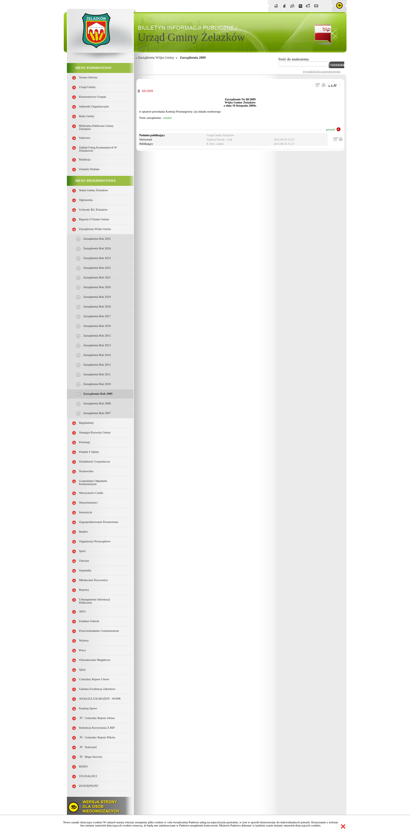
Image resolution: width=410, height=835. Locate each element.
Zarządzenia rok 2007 (97, 413)
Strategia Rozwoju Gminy (95, 432)
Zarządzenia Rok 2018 (97, 306)
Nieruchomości (88, 502)
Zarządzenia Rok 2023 (97, 258)
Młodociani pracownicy (93, 580)
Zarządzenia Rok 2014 (97, 355)
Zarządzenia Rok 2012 (97, 364)
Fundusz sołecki (89, 621)
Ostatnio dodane (89, 169)
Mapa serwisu (90, 756)
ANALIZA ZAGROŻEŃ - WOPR (100, 698)
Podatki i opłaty (89, 451)
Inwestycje (85, 512)
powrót (330, 129)
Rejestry (84, 589)
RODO (83, 766)
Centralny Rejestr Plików (97, 737)
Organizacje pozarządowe (95, 541)
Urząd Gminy (87, 87)
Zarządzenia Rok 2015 (97, 335)
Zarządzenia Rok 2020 (97, 287)
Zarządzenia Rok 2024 (97, 248)
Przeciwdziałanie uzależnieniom (99, 630)
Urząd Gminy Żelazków (191, 37)
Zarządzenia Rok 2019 (97, 296)
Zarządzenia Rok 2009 (97, 393)
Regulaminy (86, 422)
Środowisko (86, 471)
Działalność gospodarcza (94, 461)
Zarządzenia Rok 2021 (97, 277)
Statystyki (88, 747)
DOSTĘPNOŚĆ (89, 785)
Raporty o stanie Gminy (94, 219)
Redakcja (85, 159)
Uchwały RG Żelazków (93, 209)
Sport (82, 551)
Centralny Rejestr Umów (94, 679)
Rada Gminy (87, 116)
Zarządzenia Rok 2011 (97, 374)
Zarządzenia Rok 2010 (97, 384)
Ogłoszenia (86, 199)
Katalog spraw (88, 708)
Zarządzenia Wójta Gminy (95, 229)
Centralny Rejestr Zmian (97, 718)
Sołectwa (84, 137)
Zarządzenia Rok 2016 (97, 325)
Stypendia (85, 570)
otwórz (167, 117)
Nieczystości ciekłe (91, 492)
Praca (82, 650)
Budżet (83, 531)
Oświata (84, 560)
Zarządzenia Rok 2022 (97, 267)
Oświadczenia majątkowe (94, 659)
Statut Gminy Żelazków (93, 190)
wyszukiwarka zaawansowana (322, 71)
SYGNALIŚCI (88, 776)
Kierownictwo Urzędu (92, 96)
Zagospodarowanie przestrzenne (98, 522)
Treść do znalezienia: (293, 59)
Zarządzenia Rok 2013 (97, 345)
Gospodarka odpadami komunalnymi (93, 482)
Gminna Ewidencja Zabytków (97, 689)
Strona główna (88, 77)
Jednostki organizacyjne (94, 106)
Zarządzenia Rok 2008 (97, 403)
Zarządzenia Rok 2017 (97, 316)
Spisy (82, 669)
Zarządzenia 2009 (193, 58)
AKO (82, 611)
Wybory (84, 640)
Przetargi (84, 442)
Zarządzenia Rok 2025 (97, 238)
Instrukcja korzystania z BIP (97, 727)
